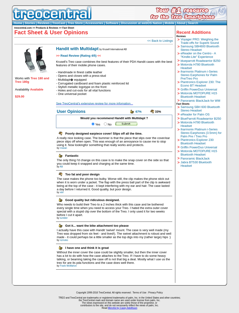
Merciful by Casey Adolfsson (122, 308)
